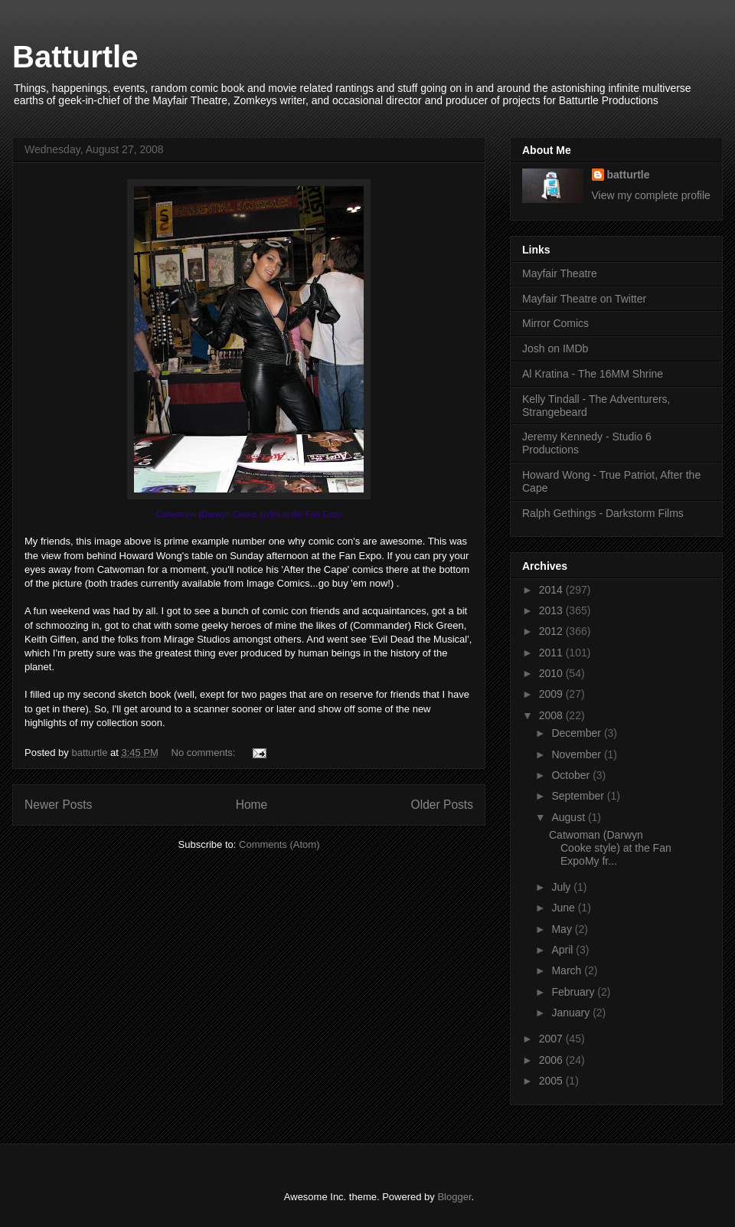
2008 (552, 715)
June (564, 907)
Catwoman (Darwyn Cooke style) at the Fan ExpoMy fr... (610, 848)
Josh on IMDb (555, 348)
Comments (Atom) (279, 844)
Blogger (454, 1196)
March (567, 970)
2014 (552, 590)
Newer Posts (58, 804)
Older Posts (442, 804)
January (572, 1012)
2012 (552, 631)
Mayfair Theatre (559, 273)
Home (252, 804)
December (577, 733)
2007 (552, 1038)
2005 (552, 1081)
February (574, 992)
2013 (552, 610)
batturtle (628, 175)
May (562, 929)
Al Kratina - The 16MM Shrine (592, 374)
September (578, 796)
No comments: (205, 752)
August (569, 817)
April (563, 950)
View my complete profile (651, 195)
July (562, 887)
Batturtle (75, 57)
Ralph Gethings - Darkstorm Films (603, 513)
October (572, 775)
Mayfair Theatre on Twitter (584, 299)
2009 (552, 694)
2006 (552, 1060)
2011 (552, 652)
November (577, 754)
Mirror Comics (555, 323)
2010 (552, 673)
